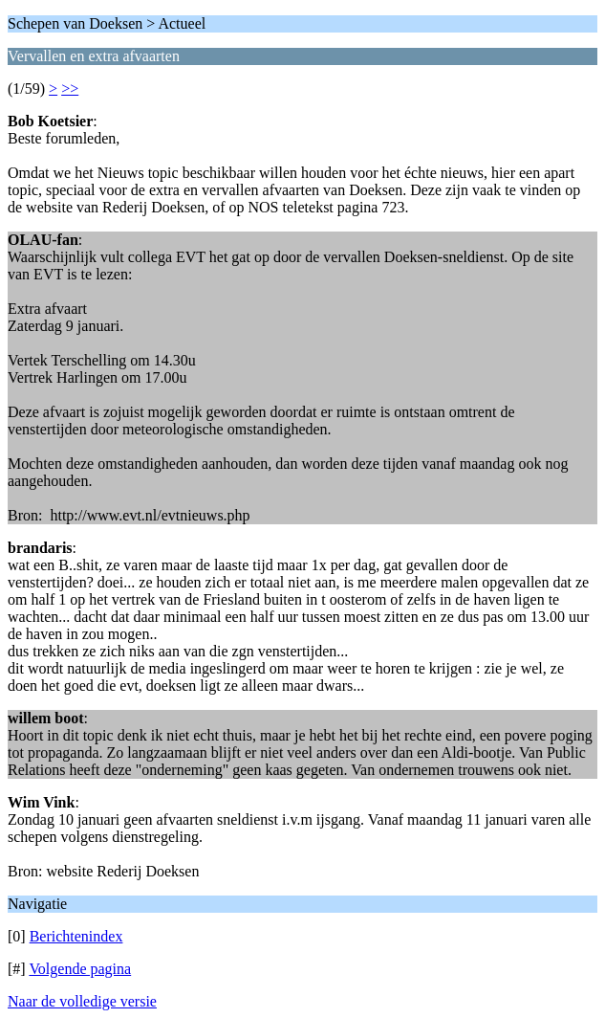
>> (69, 88)
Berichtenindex (76, 936)
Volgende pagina (80, 969)
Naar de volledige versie (82, 1001)
